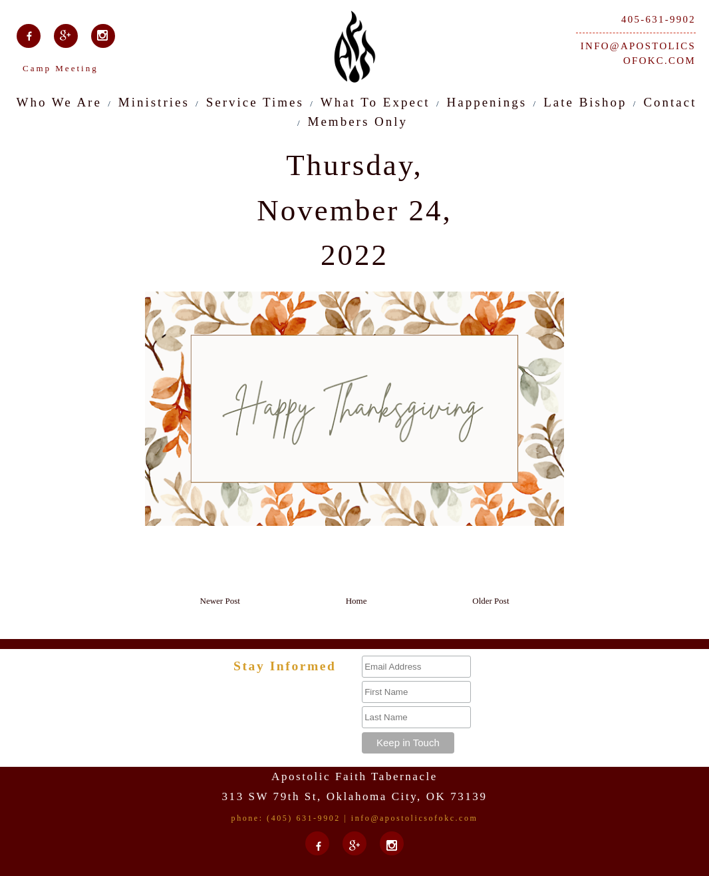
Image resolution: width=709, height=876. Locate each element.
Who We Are (59, 102)
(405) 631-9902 (304, 818)
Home (356, 601)
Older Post (490, 601)
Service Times (255, 102)
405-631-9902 (658, 19)
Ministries (154, 102)
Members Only (358, 121)
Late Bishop (585, 102)
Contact (669, 102)
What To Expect (375, 102)
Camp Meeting (60, 68)
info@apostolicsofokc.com (638, 54)
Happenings (487, 102)
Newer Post (220, 601)
